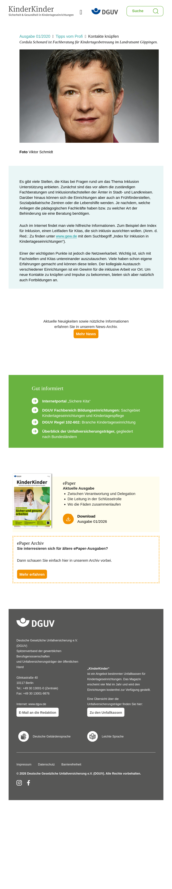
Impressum (23, 764)
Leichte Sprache (113, 736)
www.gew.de (66, 236)
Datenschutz (46, 764)
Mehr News (86, 334)
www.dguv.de (37, 704)
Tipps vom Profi (69, 36)
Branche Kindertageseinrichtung (88, 422)
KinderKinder (29, 4)
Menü (85, 13)
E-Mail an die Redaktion (37, 713)
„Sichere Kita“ (66, 401)
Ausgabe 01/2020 (34, 36)
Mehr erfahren (32, 574)
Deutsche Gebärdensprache (52, 736)
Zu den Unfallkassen (106, 713)
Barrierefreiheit (71, 764)
